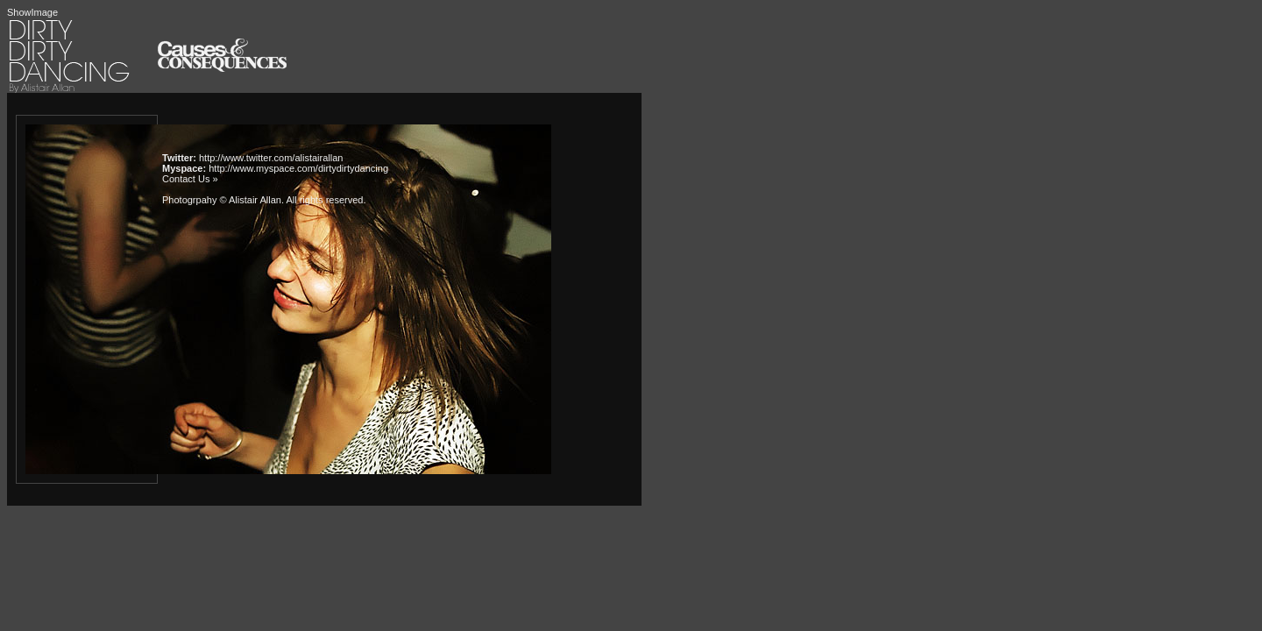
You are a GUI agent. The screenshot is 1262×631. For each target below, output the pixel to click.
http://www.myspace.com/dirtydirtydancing (298, 168)
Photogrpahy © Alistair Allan (221, 200)
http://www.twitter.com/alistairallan (271, 157)
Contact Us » (190, 179)
